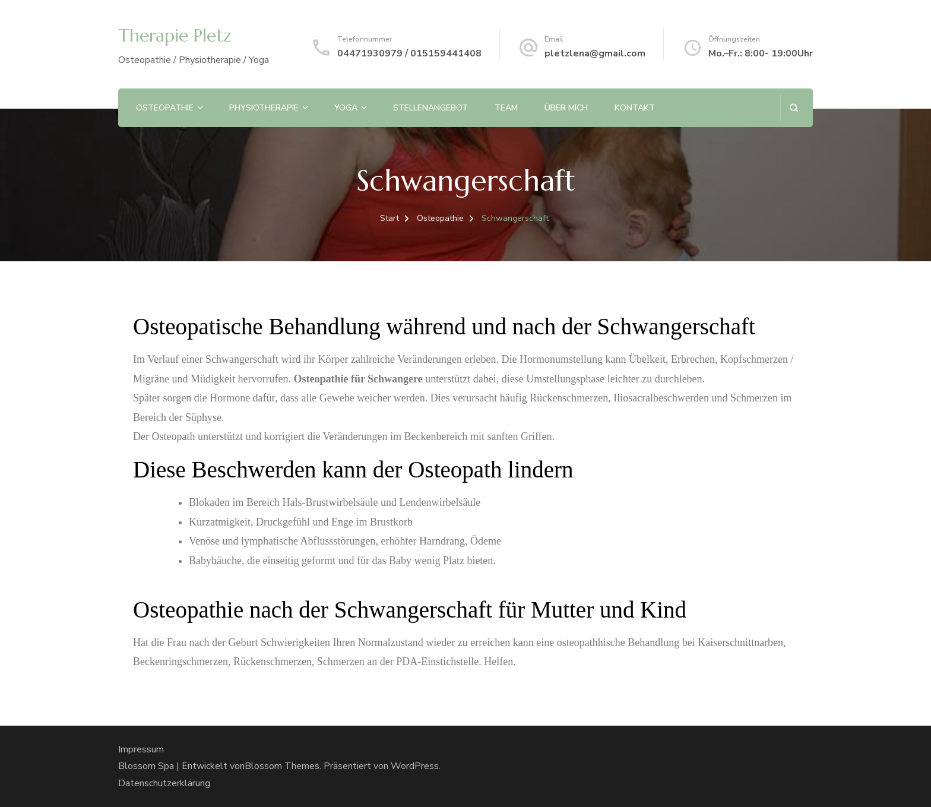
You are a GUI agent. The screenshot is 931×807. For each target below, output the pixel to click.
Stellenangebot (430, 107)
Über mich (566, 107)
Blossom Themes (282, 766)
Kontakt (635, 107)
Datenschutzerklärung (164, 783)
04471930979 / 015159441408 (409, 53)
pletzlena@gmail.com (594, 53)
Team (506, 107)
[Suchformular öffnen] (793, 107)
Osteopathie (165, 107)
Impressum (141, 749)
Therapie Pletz (175, 35)
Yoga (345, 107)
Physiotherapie (264, 107)
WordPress (415, 766)
